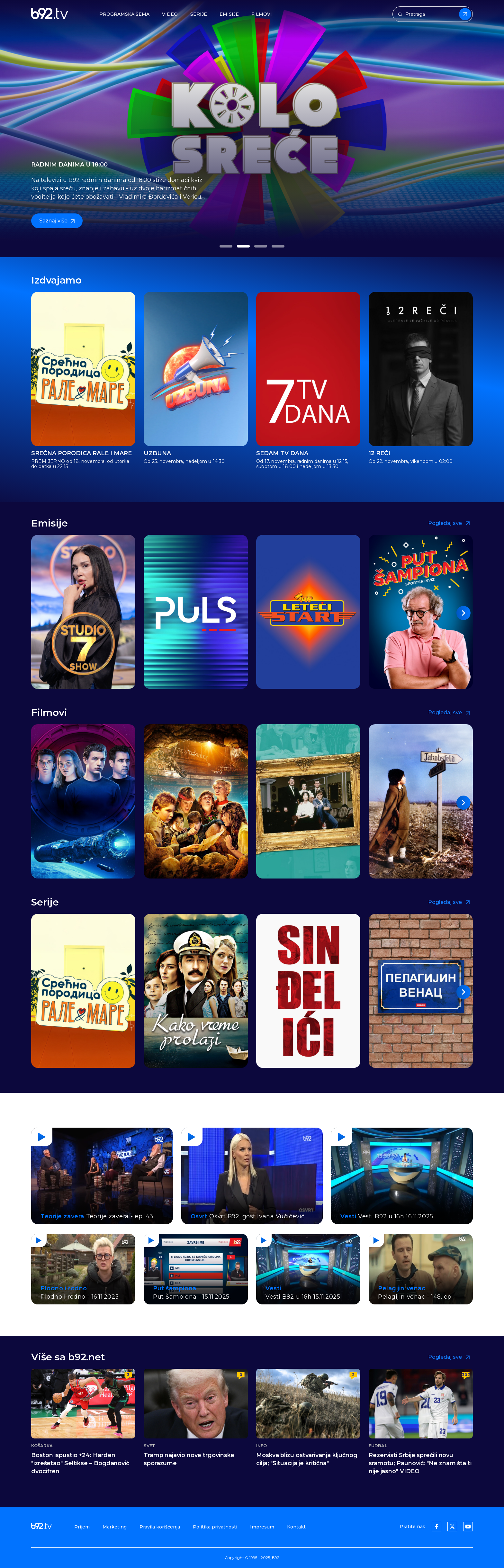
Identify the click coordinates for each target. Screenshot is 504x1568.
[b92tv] (49, 14)
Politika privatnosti (215, 1527)
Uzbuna (157, 453)
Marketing (115, 1527)
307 (466, 1374)
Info (261, 1445)
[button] (226, 246)
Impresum (262, 1527)
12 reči (379, 453)
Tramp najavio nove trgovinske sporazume (189, 1459)
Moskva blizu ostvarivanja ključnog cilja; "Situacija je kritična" (306, 1459)
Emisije (229, 14)
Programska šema (124, 14)
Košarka (42, 1445)
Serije (198, 14)
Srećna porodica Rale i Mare (81, 453)
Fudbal (378, 1445)
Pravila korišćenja (160, 1527)
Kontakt (296, 1527)
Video (170, 14)
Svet (149, 1445)
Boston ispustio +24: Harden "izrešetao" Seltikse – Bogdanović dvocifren (80, 1463)
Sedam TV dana (282, 453)
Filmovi (261, 14)
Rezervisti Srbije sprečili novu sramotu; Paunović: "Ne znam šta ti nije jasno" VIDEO (420, 1463)
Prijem (82, 1527)
